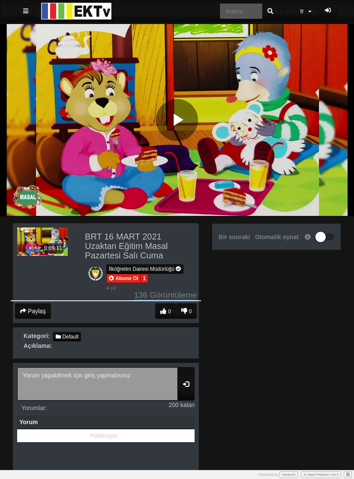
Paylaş (33, 311)
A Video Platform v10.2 (321, 474)
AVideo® (288, 474)
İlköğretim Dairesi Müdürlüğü (145, 269)
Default (67, 337)
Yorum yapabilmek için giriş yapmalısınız (97, 384)
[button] (123, 278)
